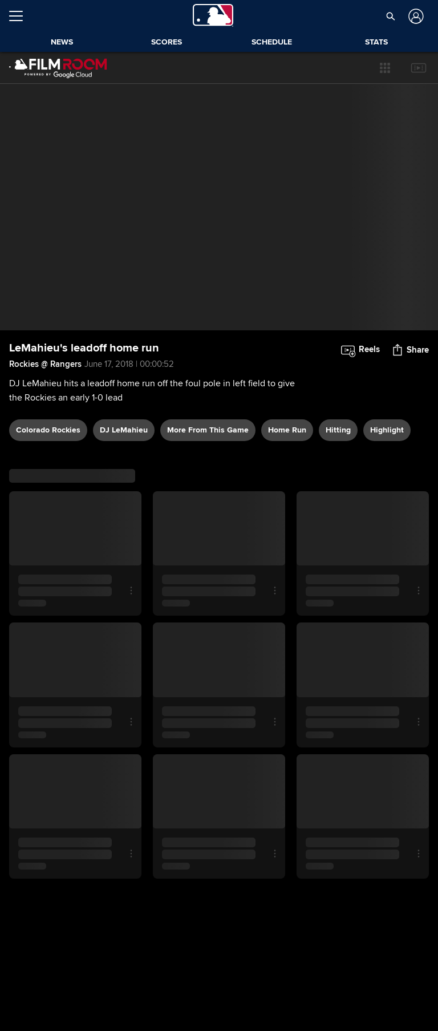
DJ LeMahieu (124, 430)
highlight (387, 430)
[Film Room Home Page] (58, 68)
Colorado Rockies (48, 430)
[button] (385, 68)
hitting (338, 430)
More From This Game (208, 430)
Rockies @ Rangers (45, 364)
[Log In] (414, 16)
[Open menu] (20, 16)
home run (287, 430)
